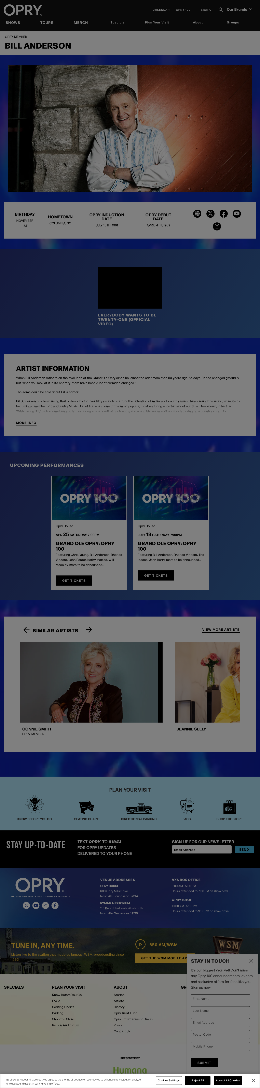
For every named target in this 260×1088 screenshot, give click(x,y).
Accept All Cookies (228, 1080)
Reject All (198, 1080)
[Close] (253, 1080)
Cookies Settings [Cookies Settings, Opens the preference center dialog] (169, 1080)
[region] (130, 1081)
